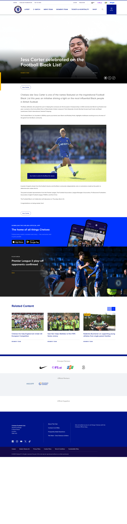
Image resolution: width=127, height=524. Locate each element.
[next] (113, 309)
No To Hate (38, 2)
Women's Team (62, 9)
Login (75, 2)
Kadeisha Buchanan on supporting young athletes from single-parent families (99, 335)
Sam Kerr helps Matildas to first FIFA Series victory (61, 335)
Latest (27, 9)
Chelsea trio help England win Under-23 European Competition (27, 335)
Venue (15, 2)
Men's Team (48, 9)
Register (82, 2)
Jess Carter (25, 87)
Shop (95, 9)
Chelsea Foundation (25, 2)
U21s (13, 273)
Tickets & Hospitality (80, 9)
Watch (36, 9)
